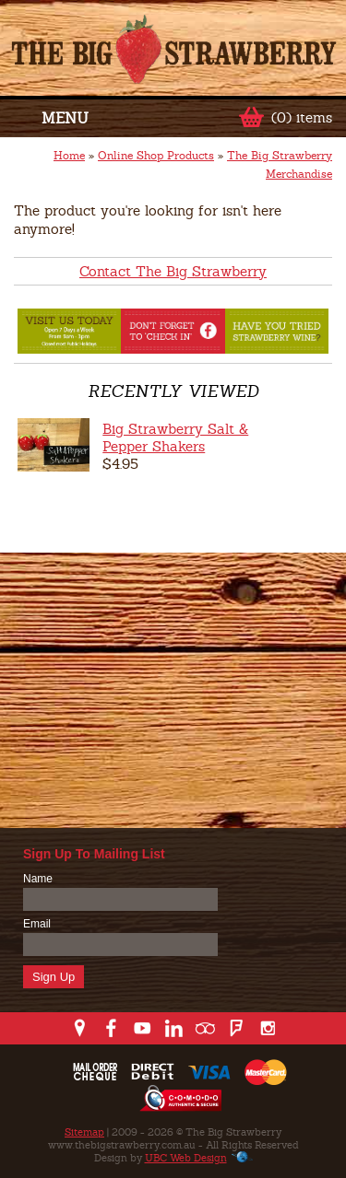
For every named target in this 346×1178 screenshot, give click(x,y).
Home (69, 155)
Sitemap (84, 1132)
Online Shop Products (156, 155)
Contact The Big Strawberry (173, 271)
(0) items (301, 117)
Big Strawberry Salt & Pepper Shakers (175, 437)
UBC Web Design (186, 1157)
